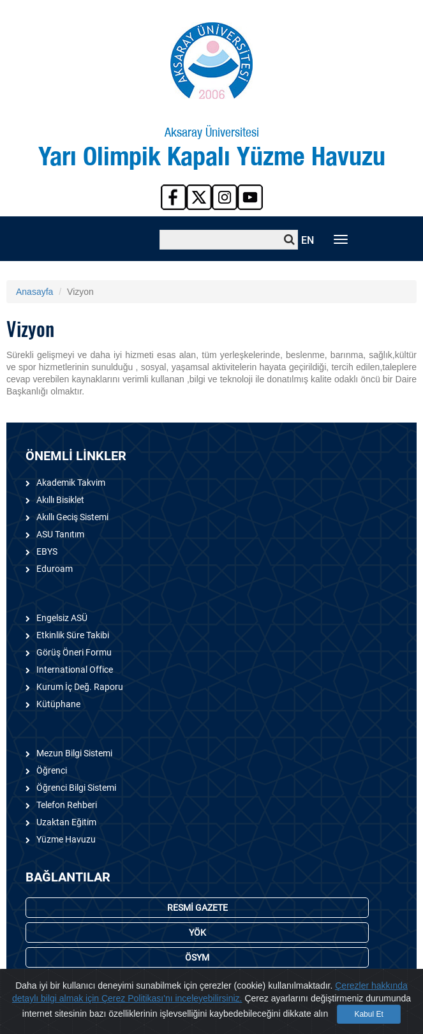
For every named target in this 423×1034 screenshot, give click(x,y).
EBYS (46, 551)
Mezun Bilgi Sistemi (74, 753)
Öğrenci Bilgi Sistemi (76, 788)
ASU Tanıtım (60, 534)
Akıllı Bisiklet (60, 500)
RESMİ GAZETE (197, 908)
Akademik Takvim (70, 482)
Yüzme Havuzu (66, 839)
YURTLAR (197, 982)
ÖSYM (197, 957)
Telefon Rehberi (66, 805)
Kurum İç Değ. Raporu (79, 687)
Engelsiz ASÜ (61, 618)
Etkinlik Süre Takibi (72, 635)
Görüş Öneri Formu (74, 652)
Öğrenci (51, 770)
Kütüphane (58, 704)
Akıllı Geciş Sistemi (72, 517)
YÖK (197, 932)
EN (307, 240)
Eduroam (54, 569)
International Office (74, 669)
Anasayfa (34, 292)
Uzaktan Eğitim (66, 822)
